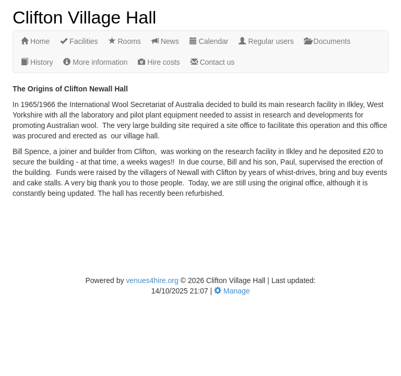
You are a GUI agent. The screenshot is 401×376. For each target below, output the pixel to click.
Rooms (125, 41)
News (165, 41)
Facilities (79, 41)
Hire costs (159, 62)
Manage (232, 291)
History (37, 62)
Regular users (266, 41)
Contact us (213, 62)
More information (95, 62)
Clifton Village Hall (84, 16)
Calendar (209, 41)
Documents (327, 41)
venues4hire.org (152, 280)
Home (35, 41)
